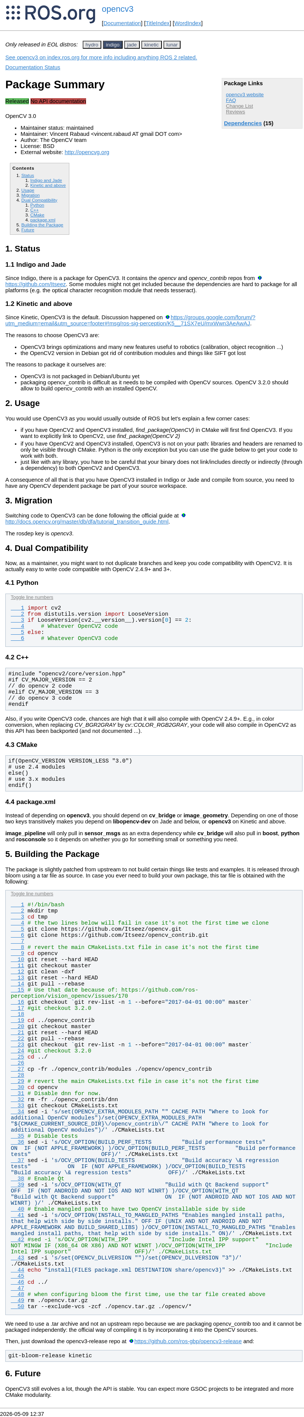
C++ (34, 209)
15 (17, 990)
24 (17, 1051)
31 (17, 1094)
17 (17, 1008)
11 (17, 966)
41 (17, 1215)
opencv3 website (245, 94)
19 (17, 1020)
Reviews (235, 112)
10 (17, 960)
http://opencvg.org (87, 152)
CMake (37, 214)
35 (17, 1136)
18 (17, 1014)
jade (132, 45)
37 (17, 1160)
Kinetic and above (48, 185)
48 (17, 1294)
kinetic (151, 45)
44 (17, 1270)
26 (17, 1063)
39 (17, 1185)
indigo (113, 45)
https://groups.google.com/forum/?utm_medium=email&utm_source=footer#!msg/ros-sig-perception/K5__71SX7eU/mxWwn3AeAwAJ (130, 320)
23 (17, 1045)
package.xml (42, 219)
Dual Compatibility (39, 199)
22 (17, 1039)
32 (17, 1100)
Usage (27, 190)
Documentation (122, 23)
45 (17, 1276)
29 (17, 1081)
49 (17, 1301)
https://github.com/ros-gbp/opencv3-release (188, 1341)
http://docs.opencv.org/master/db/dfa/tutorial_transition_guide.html (86, 522)
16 (17, 1002)
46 (17, 1282)
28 (17, 1075)
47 (17, 1288)
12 (17, 972)
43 (17, 1258)
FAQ (231, 100)
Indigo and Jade (46, 180)
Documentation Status (32, 67)
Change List (239, 106)
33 (17, 1106)
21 (17, 1033)
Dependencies (243, 123)
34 (17, 1112)
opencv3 (117, 9)
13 (17, 978)
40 (17, 1209)
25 (17, 1057)
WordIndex (187, 23)
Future (27, 229)
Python (37, 204)
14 (17, 984)
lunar (172, 45)
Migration (30, 195)
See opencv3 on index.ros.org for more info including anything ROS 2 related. (101, 57)
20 (17, 1027)
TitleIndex (158, 23)
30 (17, 1087)
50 (17, 1307)
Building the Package (42, 224)
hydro (92, 45)
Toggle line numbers (32, 597)
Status (27, 175)
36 (17, 1142)
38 (17, 1179)
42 (17, 1240)
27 (17, 1069)
